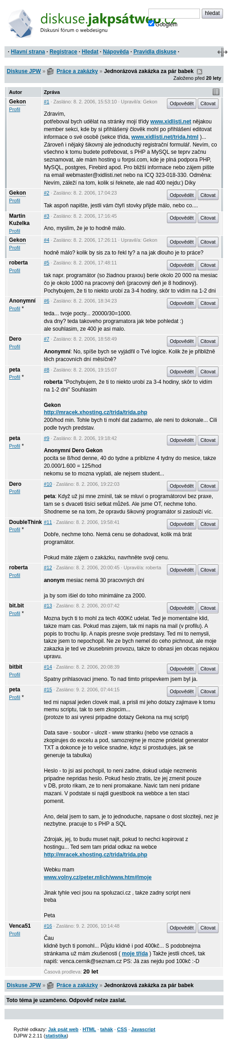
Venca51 (20, 926)
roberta (18, 262)
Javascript (143, 1029)
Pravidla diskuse (154, 52)
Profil (14, 109)
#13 (48, 605)
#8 (46, 369)
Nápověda (116, 52)
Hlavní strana (28, 52)
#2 (46, 193)
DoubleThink (25, 522)
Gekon (17, 101)
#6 (46, 300)
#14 (48, 667)
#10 (48, 484)
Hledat (90, 52)
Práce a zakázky (77, 71)
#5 (46, 262)
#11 (48, 522)
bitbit (15, 667)
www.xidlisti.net (170, 121)
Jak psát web (63, 1029)
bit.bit (16, 605)
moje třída (135, 953)
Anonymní (22, 301)
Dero (15, 339)
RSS (199, 71)
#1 (46, 101)
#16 (48, 926)
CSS (122, 1029)
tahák (106, 1029)
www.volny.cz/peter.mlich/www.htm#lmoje (98, 877)
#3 (46, 216)
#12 (48, 567)
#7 (46, 339)
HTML (89, 1029)
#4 (46, 240)
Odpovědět (182, 103)
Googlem (163, 24)
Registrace (63, 52)
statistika (55, 1035)
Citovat (208, 103)
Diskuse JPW (24, 71)
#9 (46, 438)
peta (14, 370)
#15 (48, 689)
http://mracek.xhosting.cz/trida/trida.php (95, 412)
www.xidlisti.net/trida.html (164, 137)
